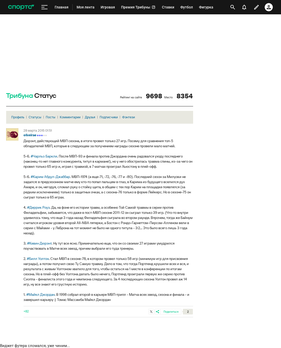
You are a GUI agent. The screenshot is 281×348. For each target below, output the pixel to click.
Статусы (35, 117)
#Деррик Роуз (38, 207)
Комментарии (70, 117)
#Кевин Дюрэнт (39, 243)
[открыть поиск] (232, 7)
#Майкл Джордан (40, 294)
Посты (50, 117)
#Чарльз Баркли (44, 156)
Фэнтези (128, 117)
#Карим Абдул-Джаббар (50, 176)
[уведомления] (244, 7)
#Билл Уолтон (38, 258)
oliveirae (30, 135)
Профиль (17, 117)
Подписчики (109, 117)
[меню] (44, 7)
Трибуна (19, 96)
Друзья (90, 117)
